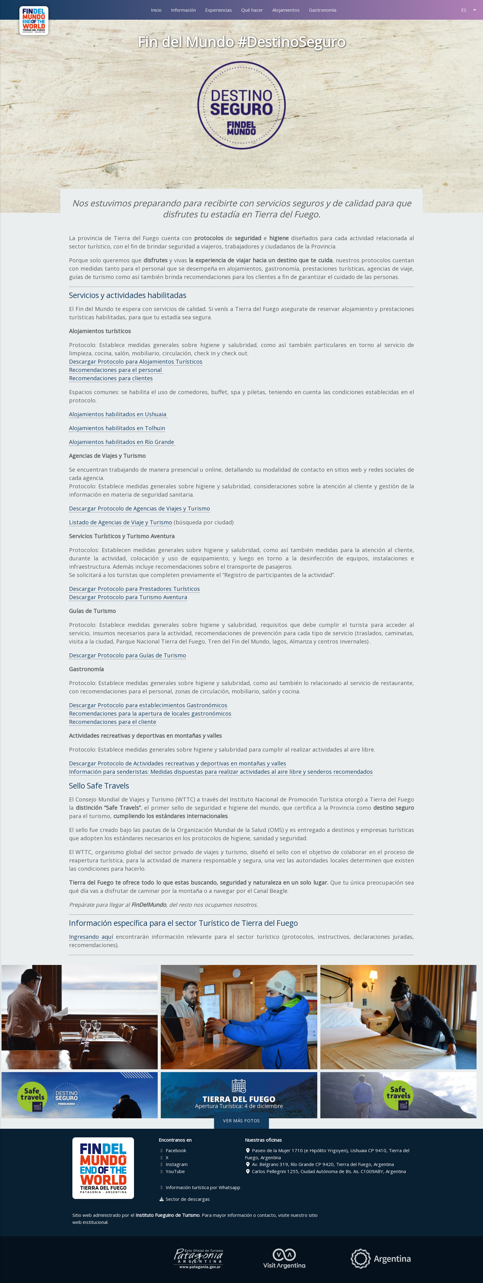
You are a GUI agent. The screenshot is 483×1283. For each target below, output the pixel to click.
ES (469, 10)
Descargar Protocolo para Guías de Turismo (127, 655)
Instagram (173, 1164)
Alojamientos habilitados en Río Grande (122, 442)
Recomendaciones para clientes (111, 378)
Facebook (172, 1150)
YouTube (172, 1171)
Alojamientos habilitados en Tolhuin (117, 428)
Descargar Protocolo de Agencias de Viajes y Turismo (139, 508)
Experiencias (218, 10)
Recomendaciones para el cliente (112, 721)
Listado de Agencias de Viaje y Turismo (120, 522)
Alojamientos (286, 10)
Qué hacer (252, 10)
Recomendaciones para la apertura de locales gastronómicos (150, 713)
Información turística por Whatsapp (199, 1187)
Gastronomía (322, 10)
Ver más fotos (242, 1120)
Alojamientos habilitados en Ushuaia (118, 414)
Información (183, 10)
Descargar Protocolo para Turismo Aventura (128, 597)
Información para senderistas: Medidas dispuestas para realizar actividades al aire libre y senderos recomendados (221, 771)
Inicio (156, 10)
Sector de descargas (184, 1199)
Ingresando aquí (91, 936)
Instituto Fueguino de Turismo (168, 1215)
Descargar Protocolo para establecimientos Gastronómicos (148, 705)
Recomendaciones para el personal (116, 369)
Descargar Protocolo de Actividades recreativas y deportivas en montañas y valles (177, 763)
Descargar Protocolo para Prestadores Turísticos (134, 588)
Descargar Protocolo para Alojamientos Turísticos (135, 361)
